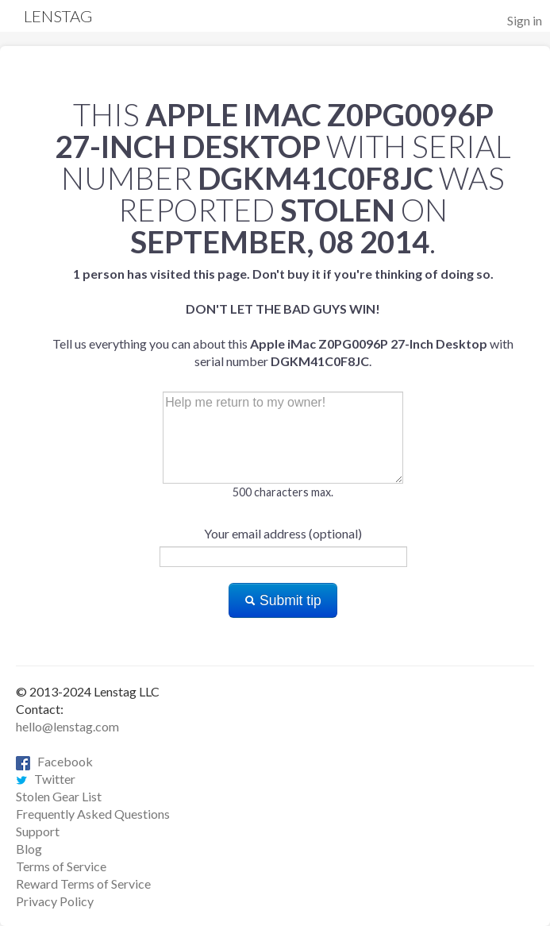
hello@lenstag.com (67, 726)
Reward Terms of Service (83, 883)
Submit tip (282, 600)
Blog (29, 848)
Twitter (45, 778)
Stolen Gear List (59, 796)
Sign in (524, 20)
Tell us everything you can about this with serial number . (282, 317)
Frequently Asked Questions (93, 813)
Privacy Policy (55, 901)
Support (38, 831)
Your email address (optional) (283, 533)
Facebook (54, 761)
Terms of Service (61, 866)
